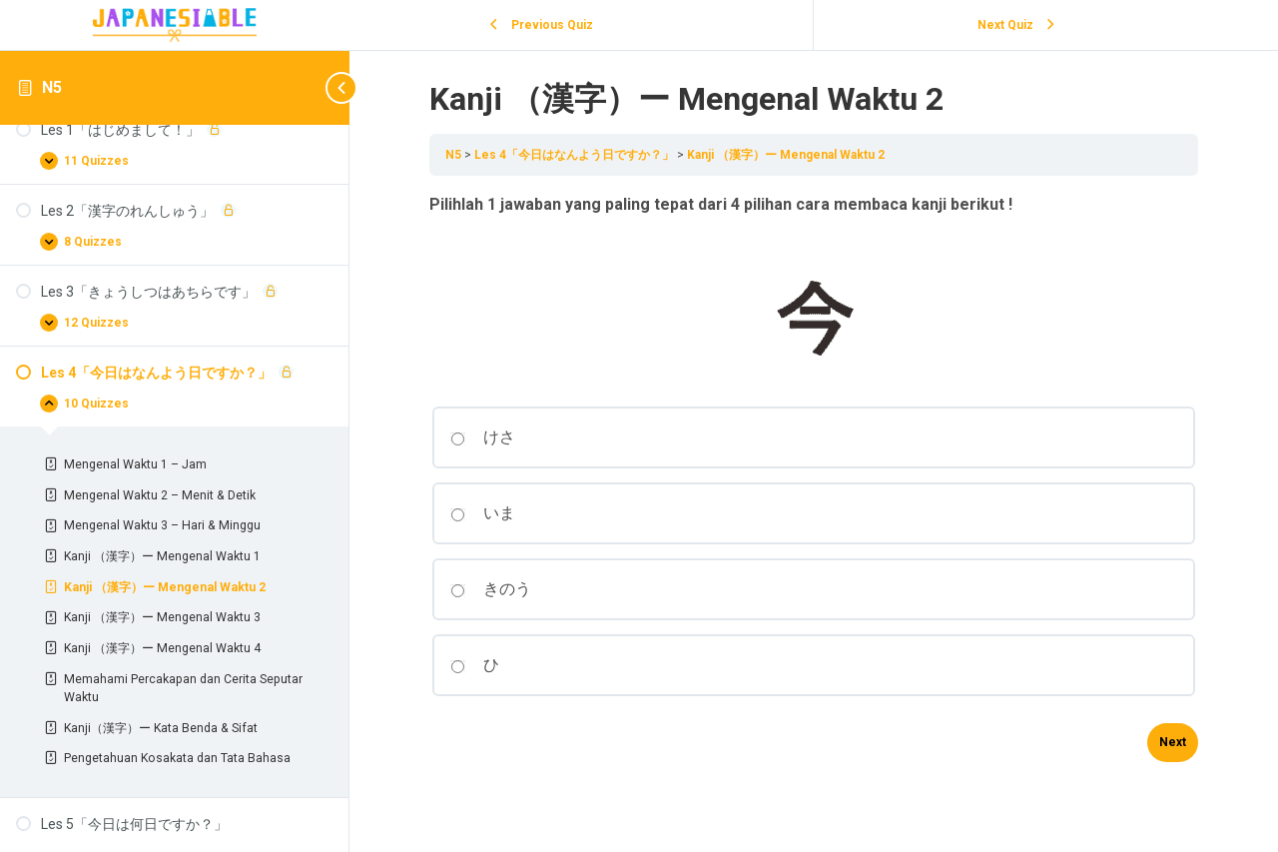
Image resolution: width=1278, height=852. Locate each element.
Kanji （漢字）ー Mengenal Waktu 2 (786, 155)
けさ (482, 436)
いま (482, 512)
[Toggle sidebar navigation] (319, 87)
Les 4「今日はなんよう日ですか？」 (575, 155)
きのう (490, 588)
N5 (52, 87)
